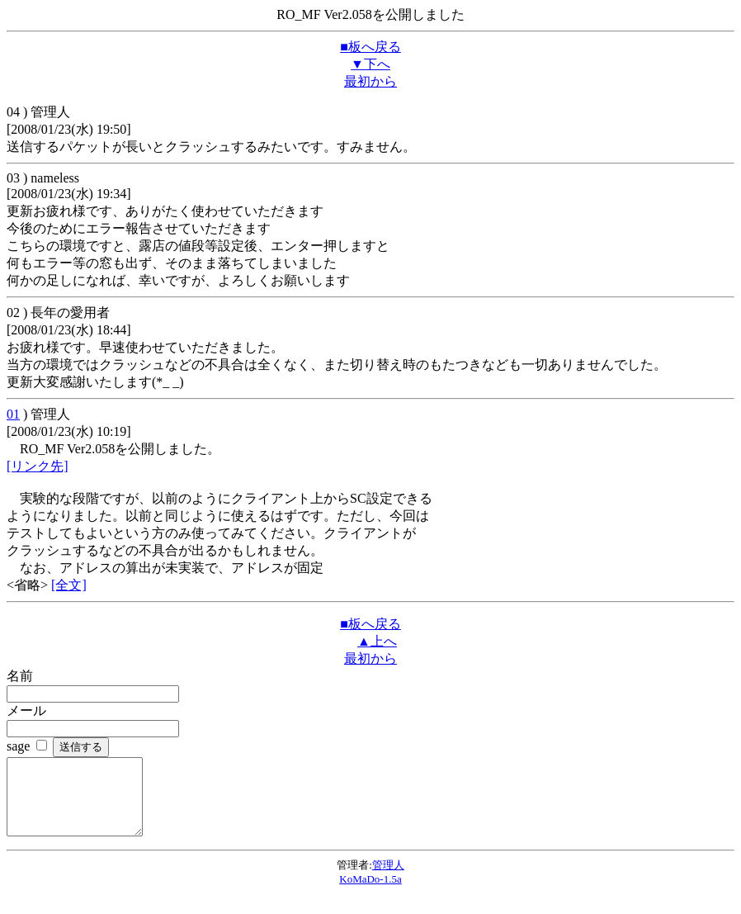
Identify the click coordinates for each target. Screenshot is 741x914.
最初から (370, 81)
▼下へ (370, 64)
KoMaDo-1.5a (370, 894)
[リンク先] (37, 466)
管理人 (388, 880)
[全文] (69, 585)
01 (13, 414)
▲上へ (377, 641)
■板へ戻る (370, 47)
